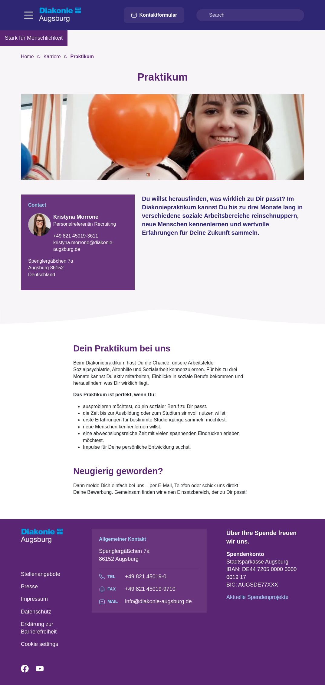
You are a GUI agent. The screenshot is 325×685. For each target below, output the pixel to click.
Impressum (34, 599)
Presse (29, 587)
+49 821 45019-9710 (150, 589)
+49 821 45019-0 (145, 577)
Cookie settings (39, 644)
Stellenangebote (40, 574)
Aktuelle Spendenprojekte (257, 597)
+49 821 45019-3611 (75, 235)
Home (27, 56)
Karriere (52, 56)
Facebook (28, 669)
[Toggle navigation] (29, 15)
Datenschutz (36, 612)
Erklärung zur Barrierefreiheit (39, 628)
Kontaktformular (154, 15)
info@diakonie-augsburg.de (158, 601)
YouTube (43, 669)
